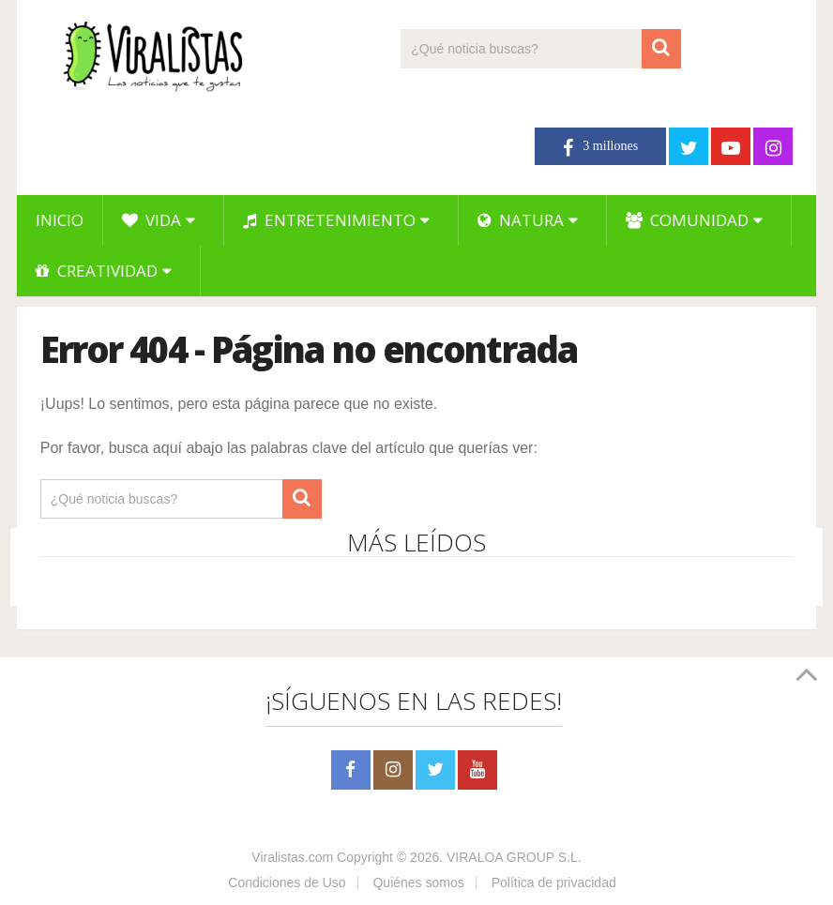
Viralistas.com (292, 857)
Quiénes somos (417, 882)
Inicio (59, 220)
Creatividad (97, 270)
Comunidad (687, 220)
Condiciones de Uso (286, 882)
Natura (520, 220)
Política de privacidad (554, 882)
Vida (151, 220)
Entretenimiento (329, 220)
